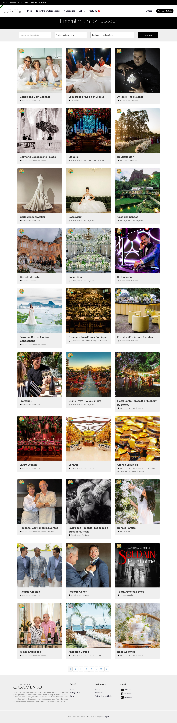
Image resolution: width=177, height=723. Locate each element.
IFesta (5, 2)
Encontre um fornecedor (48, 10)
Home (72, 690)
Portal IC (43, 2)
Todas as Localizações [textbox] (102, 35)
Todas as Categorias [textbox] (65, 35)
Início (29, 10)
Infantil (13, 2)
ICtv (20, 2)
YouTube (125, 690)
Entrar (149, 10)
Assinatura (99, 693)
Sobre (82, 10)
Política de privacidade (103, 696)
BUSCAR (148, 35)
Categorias (69, 10)
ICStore (34, 2)
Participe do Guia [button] (165, 11)
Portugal (94, 10)
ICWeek (26, 2)
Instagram (126, 697)
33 (101, 669)
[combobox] (71, 35)
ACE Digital (105, 717)
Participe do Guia (76, 693)
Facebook (126, 693)
